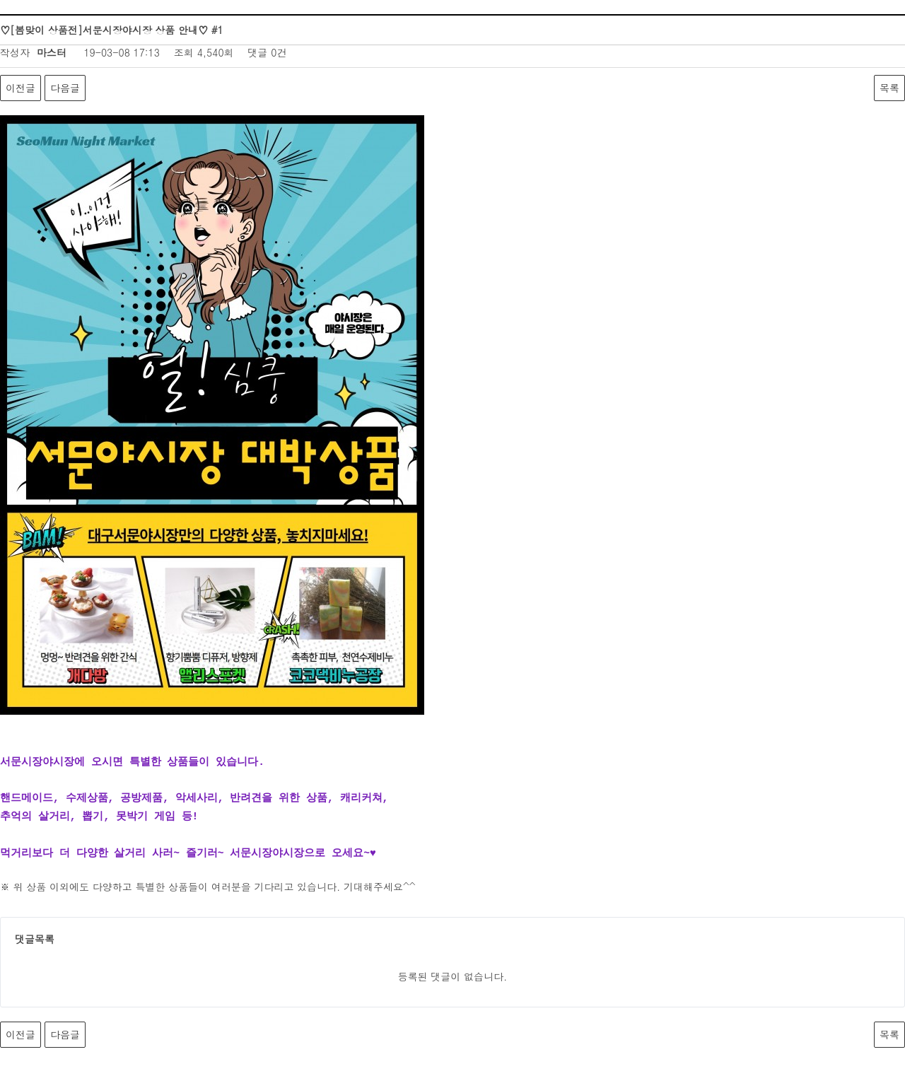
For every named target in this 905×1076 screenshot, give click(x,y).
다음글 (65, 88)
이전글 (20, 88)
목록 (889, 88)
